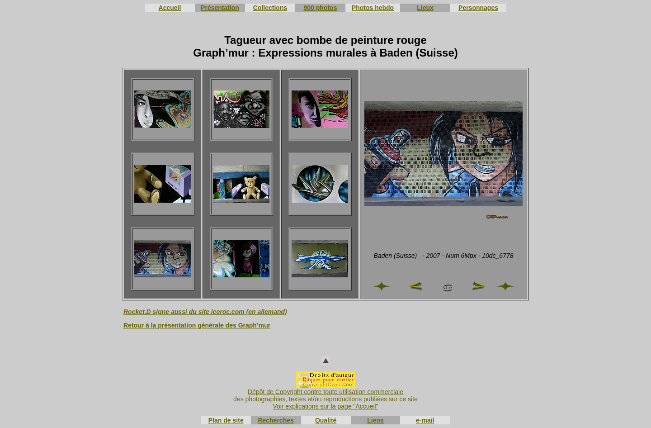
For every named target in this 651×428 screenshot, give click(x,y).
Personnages (478, 7)
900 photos (320, 7)
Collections (270, 7)
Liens (375, 420)
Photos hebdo (373, 7)
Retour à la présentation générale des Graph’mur (196, 325)
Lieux (425, 7)
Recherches (275, 420)
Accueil (170, 7)
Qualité (325, 420)
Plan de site (226, 420)
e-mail (425, 420)
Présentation (220, 7)
